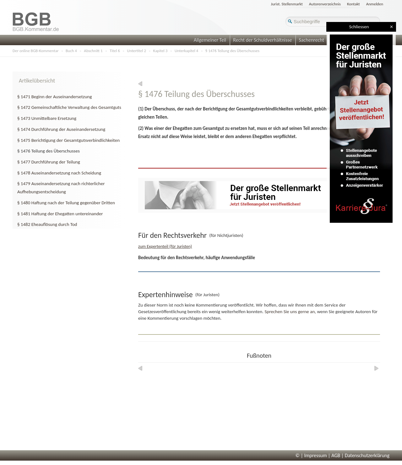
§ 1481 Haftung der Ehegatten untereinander (60, 213)
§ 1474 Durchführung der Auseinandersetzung (61, 129)
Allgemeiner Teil (210, 40)
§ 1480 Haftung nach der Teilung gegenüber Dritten (66, 203)
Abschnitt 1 (93, 50)
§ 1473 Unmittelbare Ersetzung (46, 118)
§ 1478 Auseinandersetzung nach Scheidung (59, 173)
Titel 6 (115, 50)
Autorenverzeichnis (325, 4)
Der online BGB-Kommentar (35, 50)
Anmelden (374, 4)
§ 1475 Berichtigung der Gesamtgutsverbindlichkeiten (68, 140)
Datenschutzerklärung (367, 455)
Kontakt (353, 4)
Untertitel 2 (136, 50)
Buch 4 (71, 50)
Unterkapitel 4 (186, 50)
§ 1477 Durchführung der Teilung (48, 162)
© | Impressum (311, 455)
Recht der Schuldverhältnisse (262, 40)
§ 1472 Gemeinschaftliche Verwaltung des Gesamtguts (69, 107)
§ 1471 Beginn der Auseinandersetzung (54, 96)
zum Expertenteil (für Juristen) (165, 246)
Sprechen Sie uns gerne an (289, 311)
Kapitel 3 (160, 50)
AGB (335, 455)
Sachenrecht (311, 40)
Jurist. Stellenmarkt (287, 4)
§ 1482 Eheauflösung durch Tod (47, 224)
